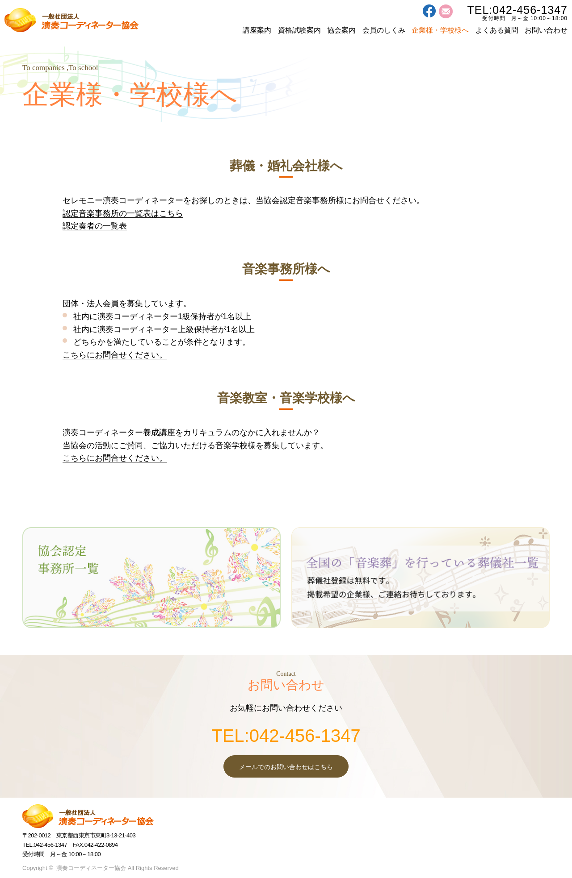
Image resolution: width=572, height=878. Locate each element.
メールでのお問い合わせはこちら (286, 766)
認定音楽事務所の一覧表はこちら (123, 213)
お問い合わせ (546, 30)
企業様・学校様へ (440, 30)
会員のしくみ (383, 30)
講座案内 (257, 30)
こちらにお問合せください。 (115, 354)
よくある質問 (496, 30)
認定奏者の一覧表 (95, 225)
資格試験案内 (299, 30)
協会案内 (341, 30)
